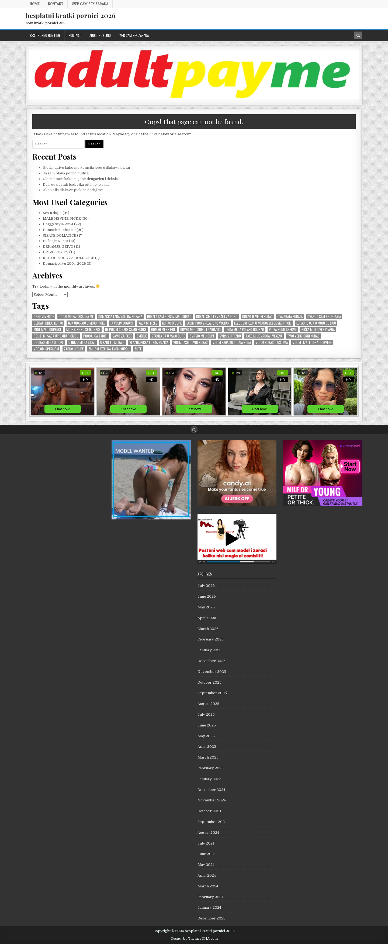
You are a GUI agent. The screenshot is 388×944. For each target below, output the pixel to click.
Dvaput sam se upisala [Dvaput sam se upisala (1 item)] (324, 316)
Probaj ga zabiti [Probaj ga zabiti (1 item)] (95, 336)
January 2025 (209, 779)
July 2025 (206, 714)
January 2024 (209, 907)
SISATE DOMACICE (59, 235)
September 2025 (212, 693)
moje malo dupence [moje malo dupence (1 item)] (47, 329)
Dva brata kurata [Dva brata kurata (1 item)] (290, 316)
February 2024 (210, 897)
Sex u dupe (52, 213)
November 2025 (212, 672)
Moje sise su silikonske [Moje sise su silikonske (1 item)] (83, 329)
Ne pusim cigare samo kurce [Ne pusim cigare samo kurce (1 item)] (125, 329)
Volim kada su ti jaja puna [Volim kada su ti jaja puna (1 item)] (232, 342)
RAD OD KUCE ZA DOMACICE (68, 258)
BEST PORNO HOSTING (45, 35)
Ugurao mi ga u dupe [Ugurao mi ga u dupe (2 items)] (49, 342)
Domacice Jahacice (59, 230)
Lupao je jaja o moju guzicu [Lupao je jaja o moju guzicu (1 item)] (316, 323)
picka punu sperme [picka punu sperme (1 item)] (283, 329)
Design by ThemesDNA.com (194, 938)
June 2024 (207, 854)
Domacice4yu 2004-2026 (64, 263)
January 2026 (209, 650)
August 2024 (208, 833)
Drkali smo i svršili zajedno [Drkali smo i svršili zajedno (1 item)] (216, 316)
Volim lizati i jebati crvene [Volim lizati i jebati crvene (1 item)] (312, 342)
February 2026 (211, 639)
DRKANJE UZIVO (58, 246)
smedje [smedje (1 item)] (142, 336)
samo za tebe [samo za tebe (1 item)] (122, 336)
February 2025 (211, 768)
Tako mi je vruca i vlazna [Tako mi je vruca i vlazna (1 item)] (264, 336)
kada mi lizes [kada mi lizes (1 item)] (147, 323)
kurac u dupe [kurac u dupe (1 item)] (172, 323)
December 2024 (211, 790)
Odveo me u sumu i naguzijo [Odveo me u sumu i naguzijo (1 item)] (200, 329)
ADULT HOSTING (100, 35)
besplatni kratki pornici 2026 (70, 15)
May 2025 (206, 736)
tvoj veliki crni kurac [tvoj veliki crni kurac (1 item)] (303, 336)
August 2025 (208, 704)
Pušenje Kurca (55, 241)
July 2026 (206, 586)
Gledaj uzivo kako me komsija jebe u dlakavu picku (86, 168)
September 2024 (212, 822)
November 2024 (212, 800)
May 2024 (206, 865)
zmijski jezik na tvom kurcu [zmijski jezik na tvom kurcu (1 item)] (109, 349)
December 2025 (212, 661)
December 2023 (212, 918)
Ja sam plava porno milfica (66, 173)
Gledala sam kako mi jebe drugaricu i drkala (80, 179)
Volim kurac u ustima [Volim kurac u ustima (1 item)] (272, 342)
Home (35, 4)
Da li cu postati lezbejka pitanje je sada (76, 184)
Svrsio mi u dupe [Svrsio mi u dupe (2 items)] (202, 336)
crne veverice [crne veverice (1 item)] (44, 316)
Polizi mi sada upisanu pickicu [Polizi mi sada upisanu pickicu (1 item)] (56, 336)
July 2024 (206, 843)
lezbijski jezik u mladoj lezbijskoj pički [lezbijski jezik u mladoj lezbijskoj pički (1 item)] (263, 323)
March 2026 (208, 629)
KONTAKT (55, 4)
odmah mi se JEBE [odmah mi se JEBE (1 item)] (163, 329)
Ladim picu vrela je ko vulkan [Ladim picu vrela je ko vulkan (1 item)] (207, 323)
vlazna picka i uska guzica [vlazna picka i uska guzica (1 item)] (148, 342)
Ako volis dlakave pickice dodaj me (73, 190)
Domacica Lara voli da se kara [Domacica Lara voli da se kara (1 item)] (120, 316)
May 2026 (206, 607)
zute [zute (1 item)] (137, 349)
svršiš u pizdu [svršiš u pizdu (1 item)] (230, 336)
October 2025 (209, 682)
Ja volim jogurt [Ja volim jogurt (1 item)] (122, 323)
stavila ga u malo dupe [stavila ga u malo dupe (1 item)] (168, 336)
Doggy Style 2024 (58, 224)
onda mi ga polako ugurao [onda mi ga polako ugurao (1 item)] (245, 329)
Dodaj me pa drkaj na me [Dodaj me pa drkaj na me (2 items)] (76, 316)
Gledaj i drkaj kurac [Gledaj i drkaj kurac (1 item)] (48, 323)
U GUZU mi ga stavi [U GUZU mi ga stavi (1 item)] (81, 342)
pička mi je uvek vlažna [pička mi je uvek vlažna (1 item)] (318, 329)
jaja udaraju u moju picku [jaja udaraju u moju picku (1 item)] (87, 323)
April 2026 (207, 618)
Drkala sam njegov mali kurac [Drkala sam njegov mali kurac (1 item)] (169, 316)
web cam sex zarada (90, 4)
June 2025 (207, 725)
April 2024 (207, 875)
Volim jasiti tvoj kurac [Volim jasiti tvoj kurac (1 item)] (190, 342)
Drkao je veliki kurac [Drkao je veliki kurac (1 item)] (257, 316)
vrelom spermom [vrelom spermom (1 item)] (46, 349)
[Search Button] (194, 429)
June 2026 (207, 596)
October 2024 (209, 811)
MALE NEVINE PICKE (62, 218)
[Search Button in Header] (358, 35)
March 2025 (208, 757)
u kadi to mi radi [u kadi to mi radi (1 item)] (112, 342)
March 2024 (208, 886)
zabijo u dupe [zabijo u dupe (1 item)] (74, 349)
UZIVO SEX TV (55, 252)
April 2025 (207, 747)
